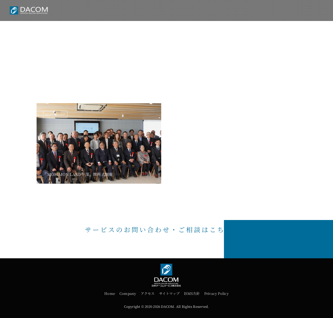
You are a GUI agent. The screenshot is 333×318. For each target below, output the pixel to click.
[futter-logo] (166, 266)
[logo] (31, 7)
